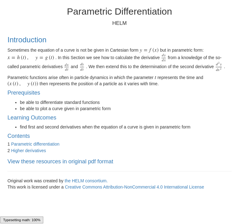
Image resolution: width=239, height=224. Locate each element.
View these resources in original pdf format (60, 161)
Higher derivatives (28, 150)
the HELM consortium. (86, 180)
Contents (18, 136)
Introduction (26, 39)
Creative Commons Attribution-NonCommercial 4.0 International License (134, 186)
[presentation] (149, 50)
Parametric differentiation (35, 144)
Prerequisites (23, 93)
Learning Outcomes (31, 117)
